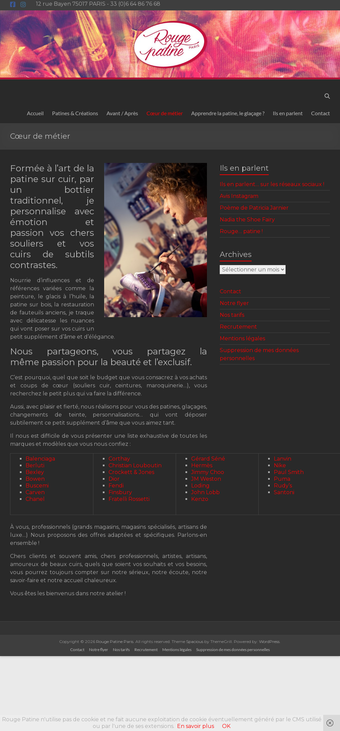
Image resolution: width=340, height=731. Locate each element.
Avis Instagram (239, 196)
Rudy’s (283, 485)
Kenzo (199, 499)
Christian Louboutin (135, 465)
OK (226, 726)
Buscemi (37, 485)
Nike (280, 465)
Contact (320, 113)
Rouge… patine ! (241, 231)
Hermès (201, 465)
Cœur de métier (164, 113)
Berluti (35, 465)
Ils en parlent (288, 113)
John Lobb (205, 492)
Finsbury (120, 492)
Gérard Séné (208, 459)
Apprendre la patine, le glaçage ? (227, 113)
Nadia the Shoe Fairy (247, 219)
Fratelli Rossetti (129, 499)
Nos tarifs (232, 315)
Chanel (35, 499)
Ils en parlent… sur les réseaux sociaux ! (272, 184)
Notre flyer (234, 303)
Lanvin (282, 459)
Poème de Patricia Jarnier (254, 208)
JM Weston (206, 479)
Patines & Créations (75, 113)
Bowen (35, 479)
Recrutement (238, 327)
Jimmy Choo (207, 472)
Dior (114, 479)
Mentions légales (242, 338)
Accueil (35, 113)
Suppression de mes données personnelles (233, 649)
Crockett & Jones (131, 472)
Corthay (119, 459)
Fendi (116, 485)
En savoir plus (195, 726)
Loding (200, 485)
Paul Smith (289, 472)
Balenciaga (40, 459)
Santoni (284, 492)
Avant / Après (122, 113)
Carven (35, 492)
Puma (282, 479)
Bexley (35, 472)
